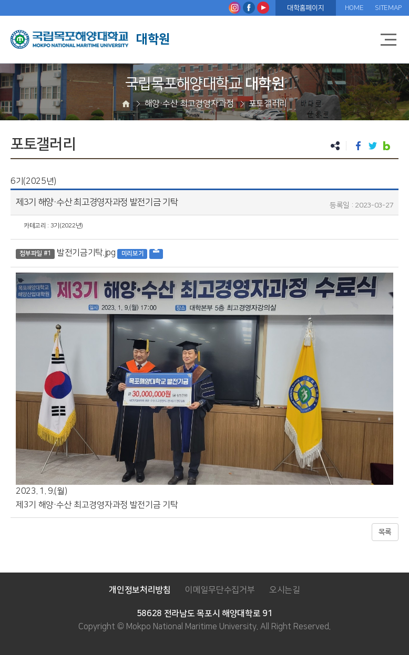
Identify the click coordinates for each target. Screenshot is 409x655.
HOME (354, 8)
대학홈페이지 (305, 8)
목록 (385, 532)
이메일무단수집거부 (219, 590)
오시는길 (284, 590)
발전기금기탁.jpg (86, 252)
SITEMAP (388, 8)
